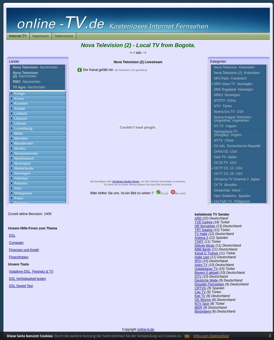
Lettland (20, 114)
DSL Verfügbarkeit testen (27, 279)
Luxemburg (23, 129)
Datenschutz (64, 36)
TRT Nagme (204, 230)
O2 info (237, 146)
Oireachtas (227, 190)
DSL (12, 235)
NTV (223, 106)
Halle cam (202, 257)
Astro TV (201, 265)
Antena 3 (201, 238)
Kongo (19, 94)
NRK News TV (233, 84)
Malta (18, 134)
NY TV (225, 126)
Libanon (20, 119)
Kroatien (21, 104)
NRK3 (227, 95)
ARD (198, 218)
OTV (198, 276)
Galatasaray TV (206, 269)
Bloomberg (203, 311)
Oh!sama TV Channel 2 (237, 179)
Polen (18, 198)
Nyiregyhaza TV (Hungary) (227, 133)
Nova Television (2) (237, 73)
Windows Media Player (125, 181)
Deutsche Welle (206, 280)
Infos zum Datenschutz (211, 336)
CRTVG (200, 288)
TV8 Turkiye (203, 222)
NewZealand (24, 158)
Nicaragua (22, 163)
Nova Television (234, 67)
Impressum (40, 36)
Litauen (20, 124)
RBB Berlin (203, 249)
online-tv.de (145, 329)
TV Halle (201, 234)
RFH (198, 261)
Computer (16, 243)
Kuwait (19, 109)
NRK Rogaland (233, 89)
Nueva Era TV (228, 112)
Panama (20, 183)
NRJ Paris (230, 78)
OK (186, 336)
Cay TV (200, 292)
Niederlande (23, 168)
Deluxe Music (205, 245)
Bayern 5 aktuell (207, 273)
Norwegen (22, 173)
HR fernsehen (205, 226)
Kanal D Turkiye (206, 253)
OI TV (225, 185)
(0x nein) (178, 193)
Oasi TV (225, 157)
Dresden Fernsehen (209, 284)
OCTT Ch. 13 (228, 168)
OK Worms (203, 300)
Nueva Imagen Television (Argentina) (232, 118)
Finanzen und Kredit (24, 250)
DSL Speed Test (21, 286)
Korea (19, 99)
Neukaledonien (26, 153)
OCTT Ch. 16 (228, 174)
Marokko (21, 138)
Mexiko (20, 148)
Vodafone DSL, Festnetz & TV (31, 271)
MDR (198, 308)
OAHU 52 (225, 152)
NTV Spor (202, 304)
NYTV (223, 140)
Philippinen (23, 193)
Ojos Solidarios (232, 196)
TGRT (199, 242)
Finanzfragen (18, 257)
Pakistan (21, 178)
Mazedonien (23, 143)
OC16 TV (225, 163)
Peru (18, 188)
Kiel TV (200, 296)
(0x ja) (162, 193)
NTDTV (224, 101)
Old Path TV (232, 201)
